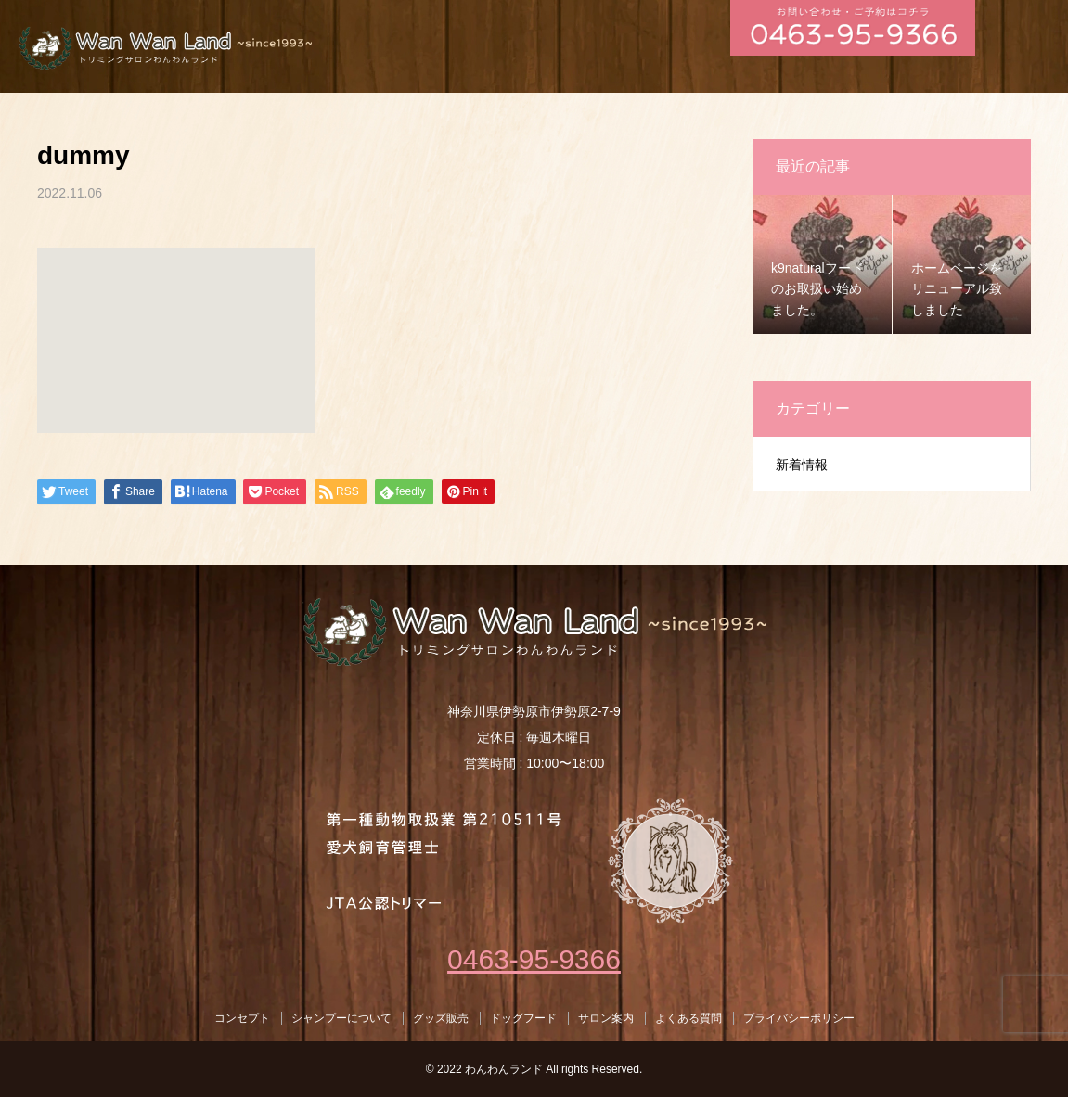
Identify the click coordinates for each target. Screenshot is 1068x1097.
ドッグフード (523, 1018)
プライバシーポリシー (799, 1018)
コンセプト (242, 1018)
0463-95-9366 (534, 959)
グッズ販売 (441, 1018)
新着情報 (802, 464)
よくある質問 (688, 1018)
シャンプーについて (341, 1018)
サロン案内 (606, 1018)
